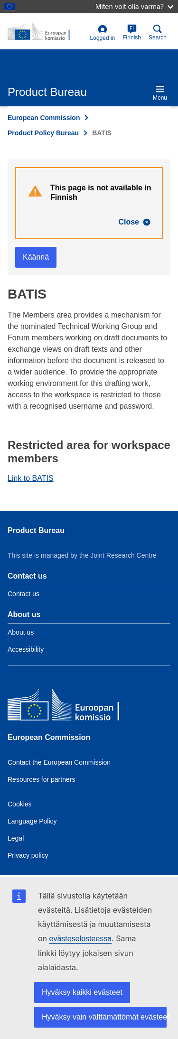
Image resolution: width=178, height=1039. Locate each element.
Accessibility (26, 649)
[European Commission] (76, 707)
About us (21, 632)
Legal (16, 838)
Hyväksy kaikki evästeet (82, 992)
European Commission (44, 118)
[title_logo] (47, 31)
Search (158, 32)
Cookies (20, 804)
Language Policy (32, 821)
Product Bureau (36, 530)
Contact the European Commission (59, 762)
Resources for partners (41, 779)
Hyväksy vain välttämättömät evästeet (104, 1017)
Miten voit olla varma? (134, 6)
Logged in (102, 33)
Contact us (23, 594)
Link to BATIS (31, 478)
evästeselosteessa (80, 939)
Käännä (36, 257)
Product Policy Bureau (43, 133)
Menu (160, 92)
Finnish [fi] (131, 32)
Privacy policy (28, 855)
